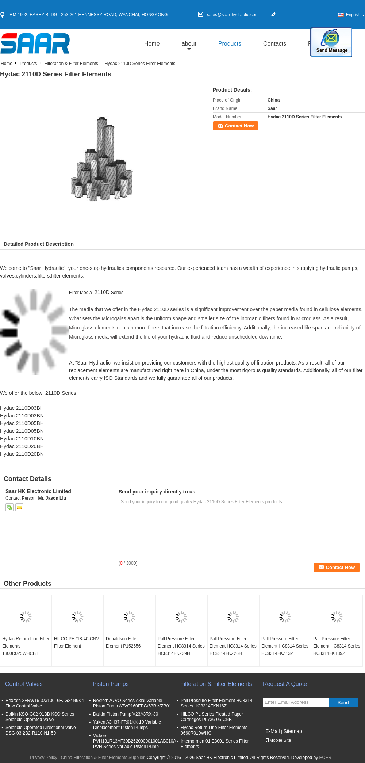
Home (152, 44)
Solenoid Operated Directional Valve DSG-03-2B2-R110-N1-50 (40, 730)
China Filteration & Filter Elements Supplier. (104, 757)
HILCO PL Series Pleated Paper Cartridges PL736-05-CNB (212, 717)
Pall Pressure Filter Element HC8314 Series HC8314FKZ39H (181, 646)
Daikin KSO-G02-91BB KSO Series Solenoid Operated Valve (39, 717)
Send (343, 702)
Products (229, 44)
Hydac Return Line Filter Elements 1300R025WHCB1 (25, 646)
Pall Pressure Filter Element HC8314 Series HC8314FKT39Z (336, 646)
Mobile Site (278, 740)
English (355, 14)
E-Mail (272, 731)
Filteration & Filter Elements (71, 63)
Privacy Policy (43, 757)
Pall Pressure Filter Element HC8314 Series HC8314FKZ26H (233, 646)
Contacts (274, 44)
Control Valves (24, 684)
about (189, 44)
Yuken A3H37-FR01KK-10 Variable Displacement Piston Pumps (127, 725)
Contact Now (239, 126)
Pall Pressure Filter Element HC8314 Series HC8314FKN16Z (216, 703)
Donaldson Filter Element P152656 (123, 642)
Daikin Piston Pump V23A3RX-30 (125, 714)
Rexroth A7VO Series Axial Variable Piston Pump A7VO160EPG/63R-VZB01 (132, 703)
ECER (325, 757)
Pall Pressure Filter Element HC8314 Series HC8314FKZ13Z (284, 646)
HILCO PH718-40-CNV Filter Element (76, 642)
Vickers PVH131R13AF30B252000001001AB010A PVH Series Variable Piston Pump (134, 741)
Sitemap (292, 731)
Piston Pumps (111, 684)
